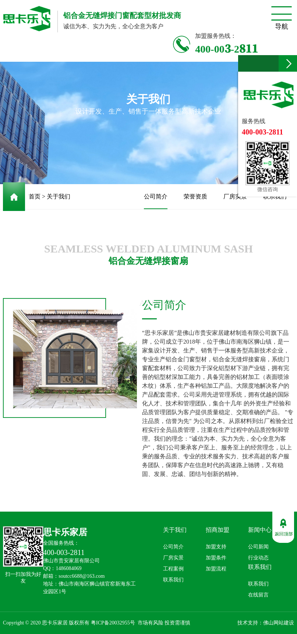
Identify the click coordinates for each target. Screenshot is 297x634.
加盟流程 (216, 569)
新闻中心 (260, 530)
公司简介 (155, 201)
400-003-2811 (226, 48)
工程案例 (173, 569)
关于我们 (58, 196)
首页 (34, 196)
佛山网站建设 (278, 623)
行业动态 (258, 557)
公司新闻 (258, 546)
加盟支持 (216, 546)
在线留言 (258, 595)
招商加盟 (217, 530)
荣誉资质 (195, 196)
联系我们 (275, 196)
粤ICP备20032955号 (113, 623)
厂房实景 (235, 196)
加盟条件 (216, 557)
